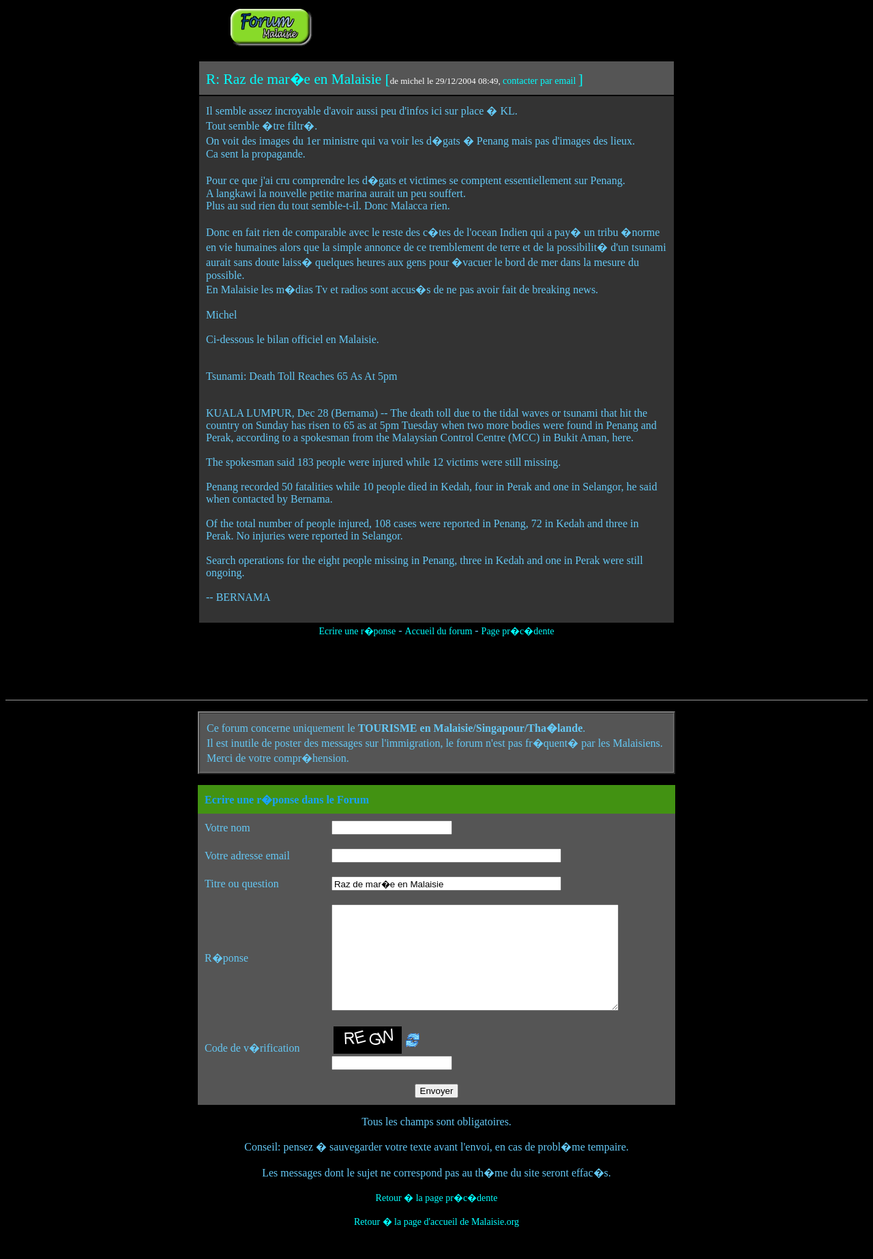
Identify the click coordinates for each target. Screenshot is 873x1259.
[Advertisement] (485, 25)
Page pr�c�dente (518, 631)
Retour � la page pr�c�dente (437, 1218)
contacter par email (539, 81)
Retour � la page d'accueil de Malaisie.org (436, 1242)
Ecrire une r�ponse (357, 631)
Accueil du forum (439, 631)
